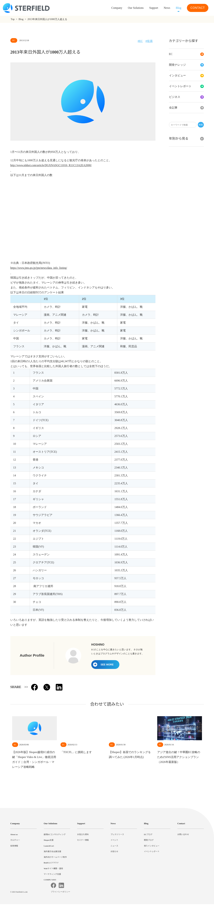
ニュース (114, 845)
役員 (150, 41)
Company (15, 823)
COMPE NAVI (50, 879)
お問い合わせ (183, 834)
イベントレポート (186, 86)
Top (13, 19)
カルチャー (15, 840)
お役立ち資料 (83, 834)
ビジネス (186, 97)
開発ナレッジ (186, 65)
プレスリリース (117, 834)
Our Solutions (130, 8)
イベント (114, 840)
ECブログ (148, 834)
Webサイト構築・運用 (53, 868)
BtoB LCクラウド (52, 862)
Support (82, 823)
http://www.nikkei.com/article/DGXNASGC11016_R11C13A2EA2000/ (55, 165)
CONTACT (197, 8)
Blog (178, 8)
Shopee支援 (49, 840)
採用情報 (14, 845)
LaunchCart (49, 845)
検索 (201, 124)
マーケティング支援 (52, 874)
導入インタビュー (151, 845)
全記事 (186, 108)
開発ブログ (149, 840)
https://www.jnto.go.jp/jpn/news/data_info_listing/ (44, 268)
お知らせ (114, 851)
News (165, 8)
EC (186, 54)
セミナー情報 (83, 840)
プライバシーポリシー (61, 908)
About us (15, 834)
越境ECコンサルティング (55, 834)
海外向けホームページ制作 (55, 857)
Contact (182, 823)
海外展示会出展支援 (52, 851)
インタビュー (186, 75)
